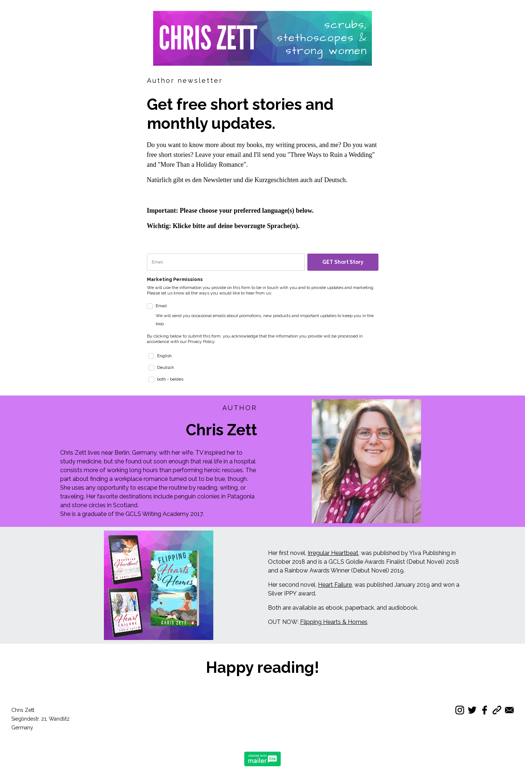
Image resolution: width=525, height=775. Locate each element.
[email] (226, 262)
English (164, 355)
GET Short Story (342, 262)
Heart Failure (335, 584)
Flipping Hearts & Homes (334, 621)
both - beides (170, 379)
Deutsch (165, 367)
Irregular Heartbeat (333, 553)
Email (267, 315)
